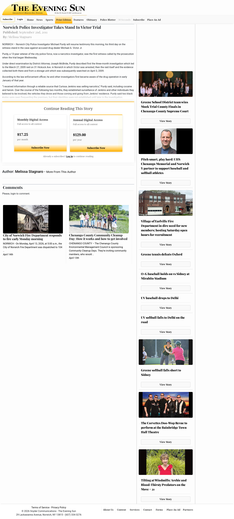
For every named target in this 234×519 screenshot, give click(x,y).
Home (30, 20)
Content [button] (122, 509)
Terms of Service (40, 507)
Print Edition (63, 20)
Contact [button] (148, 509)
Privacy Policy (58, 507)
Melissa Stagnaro (29, 171)
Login (20, 19)
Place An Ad (154, 20)
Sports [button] (49, 20)
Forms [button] (159, 509)
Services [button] (135, 509)
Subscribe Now (40, 147)
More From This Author (61, 172)
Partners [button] (188, 509)
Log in (69, 156)
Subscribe (8, 19)
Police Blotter (108, 20)
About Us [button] (108, 509)
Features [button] (79, 20)
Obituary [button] (92, 20)
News (39, 20)
